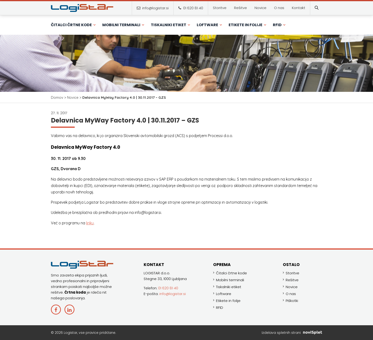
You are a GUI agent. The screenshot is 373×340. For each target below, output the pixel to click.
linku (90, 223)
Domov (57, 97)
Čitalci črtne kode (231, 273)
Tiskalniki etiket (228, 286)
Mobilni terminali (230, 279)
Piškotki (292, 300)
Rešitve (292, 279)
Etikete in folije (228, 300)
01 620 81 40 (190, 7)
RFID (219, 307)
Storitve (292, 273)
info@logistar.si (153, 7)
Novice (73, 97)
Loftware (223, 293)
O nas (291, 293)
